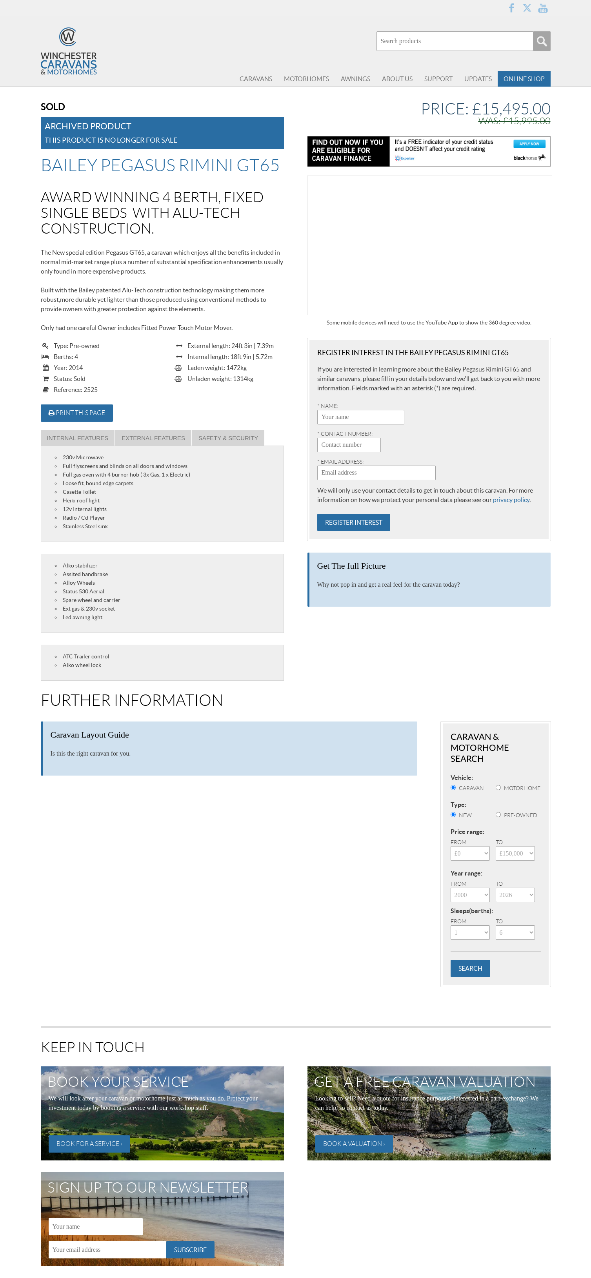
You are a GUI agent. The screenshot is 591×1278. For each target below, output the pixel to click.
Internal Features (78, 438)
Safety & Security (228, 438)
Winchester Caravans (88, 50)
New (465, 815)
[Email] (107, 1249)
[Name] (96, 1226)
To (499, 842)
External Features (153, 438)
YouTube (543, 8)
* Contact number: (345, 434)
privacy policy (511, 499)
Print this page (77, 413)
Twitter (527, 8)
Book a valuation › (354, 1143)
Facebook (511, 8)
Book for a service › (89, 1143)
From (459, 842)
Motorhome (522, 788)
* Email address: (340, 462)
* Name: (327, 406)
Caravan (471, 788)
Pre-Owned (520, 815)
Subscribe (190, 1249)
